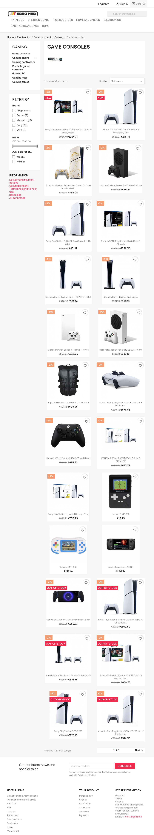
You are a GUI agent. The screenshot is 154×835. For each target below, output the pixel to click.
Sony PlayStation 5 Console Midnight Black (68, 619)
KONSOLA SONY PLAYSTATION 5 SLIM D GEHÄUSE (120, 460)
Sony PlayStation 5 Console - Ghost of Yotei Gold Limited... (68, 187)
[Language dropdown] (104, 4)
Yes (21, 156)
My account (13, 831)
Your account (89, 790)
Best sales (15, 194)
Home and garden (88, 20)
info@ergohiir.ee (133, 816)
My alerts (84, 815)
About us (11, 803)
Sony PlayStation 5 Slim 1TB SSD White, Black (68, 675)
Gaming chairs (20, 57)
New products (14, 819)
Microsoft (24, 120)
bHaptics (24, 110)
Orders (83, 799)
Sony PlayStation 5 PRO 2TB (68, 731)
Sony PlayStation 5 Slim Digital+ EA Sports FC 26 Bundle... (120, 621)
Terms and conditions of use (23, 190)
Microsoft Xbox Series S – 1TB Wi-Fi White (121, 185)
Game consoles (21, 53)
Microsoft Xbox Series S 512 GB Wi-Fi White (121, 349)
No (21, 161)
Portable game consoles (20, 68)
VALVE (22, 130)
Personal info (86, 795)
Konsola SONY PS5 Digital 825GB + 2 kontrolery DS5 (121, 131)
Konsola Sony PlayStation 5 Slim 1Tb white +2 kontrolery (121, 733)
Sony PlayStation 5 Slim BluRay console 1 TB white (68, 243)
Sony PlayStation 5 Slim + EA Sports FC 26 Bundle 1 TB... (121, 677)
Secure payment (19, 185)
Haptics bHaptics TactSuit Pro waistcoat (68, 402)
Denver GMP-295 (68, 567)
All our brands (17, 197)
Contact (11, 811)
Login (10, 827)
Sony (22, 125)
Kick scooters (63, 20)
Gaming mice (20, 77)
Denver (22, 115)
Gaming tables (20, 82)
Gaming (19, 46)
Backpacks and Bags (25, 26)
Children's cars (38, 20)
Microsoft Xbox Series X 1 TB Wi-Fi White (68, 349)
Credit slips (85, 803)
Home (45, 26)
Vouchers (84, 811)
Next (139, 750)
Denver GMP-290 (120, 514)
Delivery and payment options (21, 181)
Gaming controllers (23, 62)
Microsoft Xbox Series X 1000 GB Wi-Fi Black (68, 458)
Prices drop (13, 815)
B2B (9, 807)
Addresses (85, 807)
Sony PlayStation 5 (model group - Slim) (68, 514)
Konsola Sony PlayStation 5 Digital (120, 297)
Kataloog (17, 20)
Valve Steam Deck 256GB (120, 567)
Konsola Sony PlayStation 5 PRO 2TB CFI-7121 (68, 297)
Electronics (112, 20)
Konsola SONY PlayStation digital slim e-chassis (120, 243)
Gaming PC (18, 73)
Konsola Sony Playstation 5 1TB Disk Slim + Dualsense (120, 404)
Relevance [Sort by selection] (127, 81)
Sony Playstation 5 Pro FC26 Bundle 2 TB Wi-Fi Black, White (68, 131)
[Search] (127, 14)
